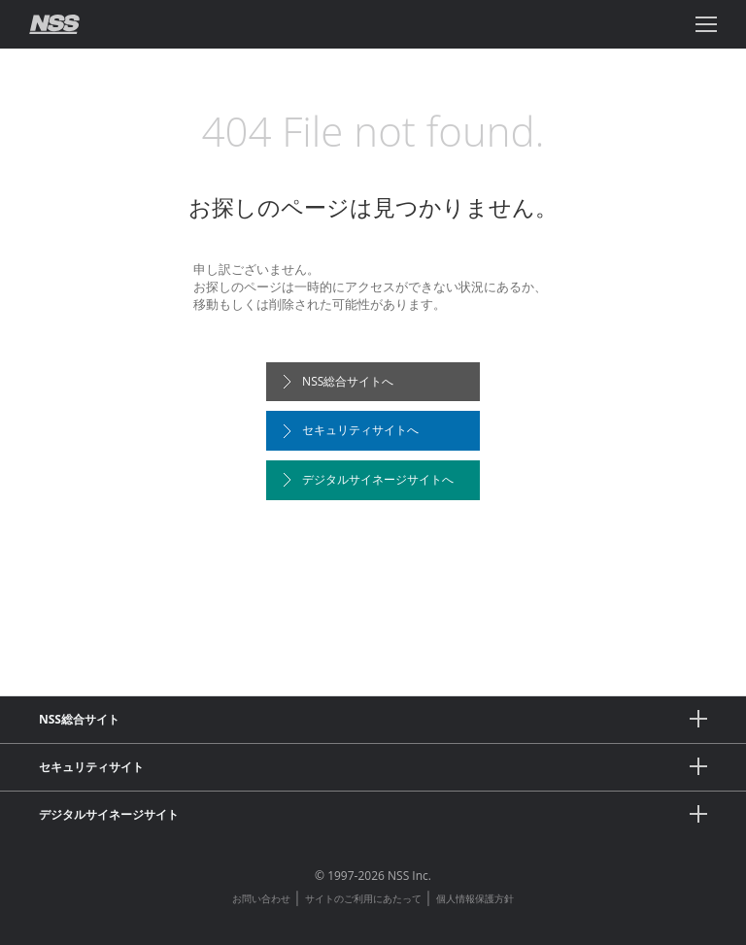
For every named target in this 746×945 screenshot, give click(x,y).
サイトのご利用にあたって (363, 898)
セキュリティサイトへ (351, 430)
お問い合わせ (261, 898)
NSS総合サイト (373, 718)
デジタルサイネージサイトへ (368, 479)
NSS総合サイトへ (338, 381)
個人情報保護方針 (475, 898)
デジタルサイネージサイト (373, 814)
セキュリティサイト (373, 766)
